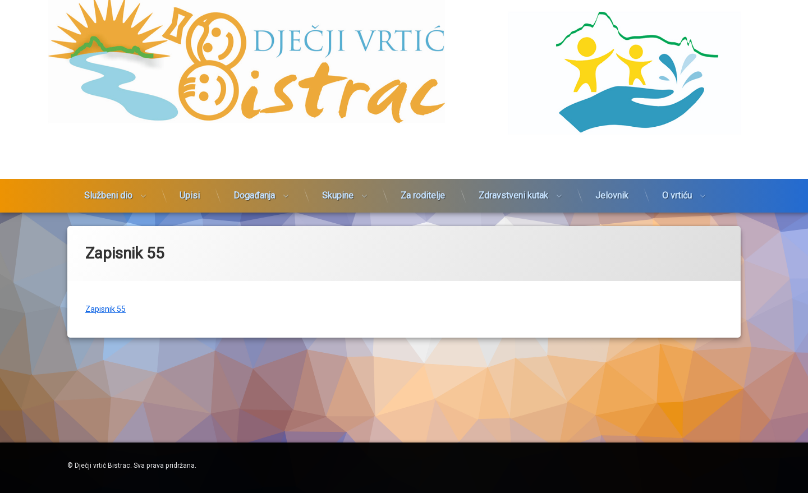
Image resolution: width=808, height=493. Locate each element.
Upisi (190, 181)
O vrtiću (677, 181)
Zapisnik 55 (105, 301)
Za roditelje (423, 181)
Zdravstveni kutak (513, 181)
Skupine (338, 181)
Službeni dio (108, 181)
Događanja (254, 181)
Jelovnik (611, 181)
